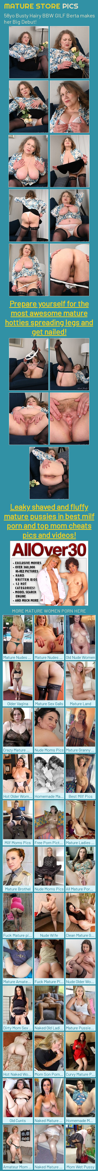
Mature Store (41, 5)
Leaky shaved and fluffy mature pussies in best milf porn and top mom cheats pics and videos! (49, 520)
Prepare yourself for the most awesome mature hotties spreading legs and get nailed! (49, 317)
